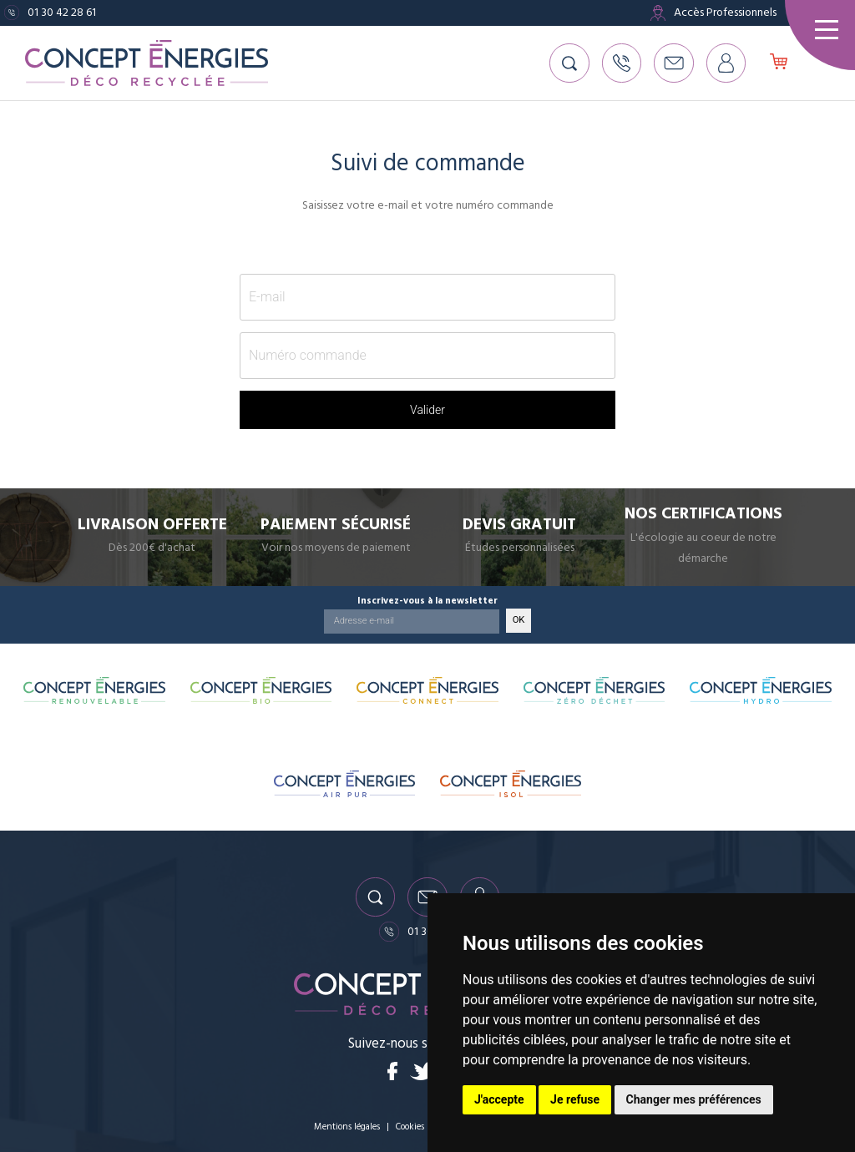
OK (519, 618)
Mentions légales (346, 1126)
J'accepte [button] (499, 1099)
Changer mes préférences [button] (693, 1099)
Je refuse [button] (575, 1099)
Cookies (411, 1126)
